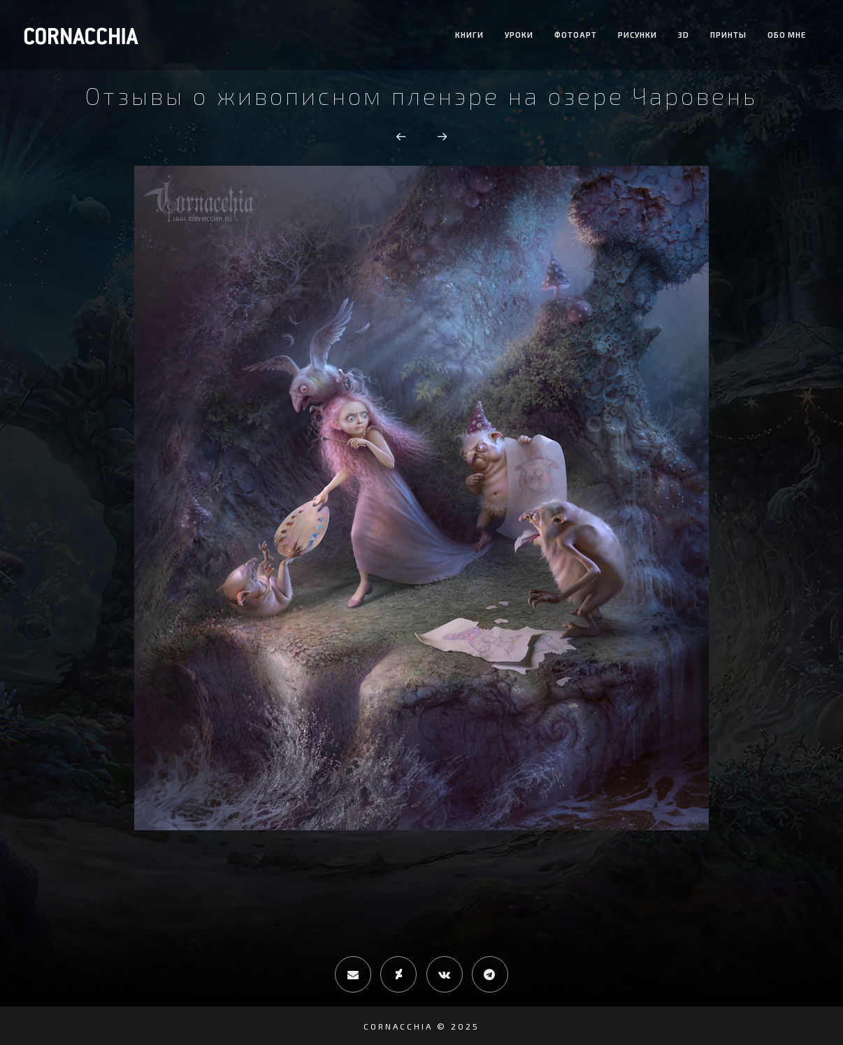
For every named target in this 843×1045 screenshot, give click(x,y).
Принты (728, 34)
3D (683, 34)
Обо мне (787, 34)
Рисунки (637, 34)
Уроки (519, 34)
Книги (469, 34)
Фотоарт (575, 34)
